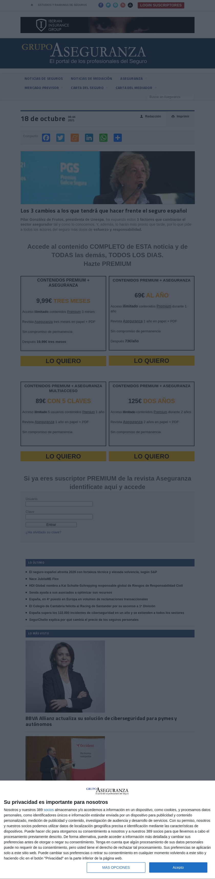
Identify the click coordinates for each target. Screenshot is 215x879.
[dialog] (107, 830)
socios (49, 810)
